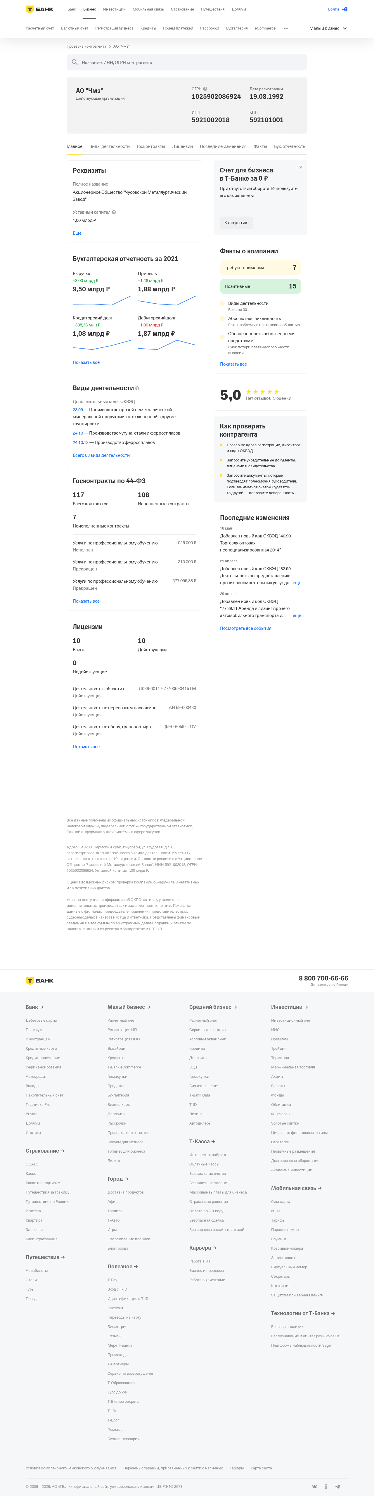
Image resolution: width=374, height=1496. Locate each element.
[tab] (74, 146)
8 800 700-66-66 (323, 978)
